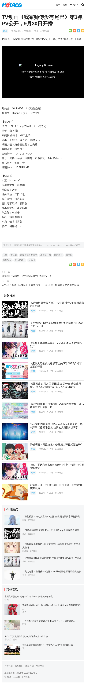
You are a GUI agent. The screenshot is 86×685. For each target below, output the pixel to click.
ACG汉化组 (16, 31)
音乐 (24, 575)
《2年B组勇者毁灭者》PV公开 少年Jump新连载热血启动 (50, 530)
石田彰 (69, 255)
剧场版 (25, 551)
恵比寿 (14, 255)
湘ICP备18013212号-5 (26, 673)
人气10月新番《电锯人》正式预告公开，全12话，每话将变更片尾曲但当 (40, 285)
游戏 (24, 520)
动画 (5, 31)
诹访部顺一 (20, 260)
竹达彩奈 (7, 260)
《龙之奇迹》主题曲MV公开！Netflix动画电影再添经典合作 (51, 571)
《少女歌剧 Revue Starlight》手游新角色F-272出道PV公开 (51, 558)
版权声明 (29, 666)
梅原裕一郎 (45, 255)
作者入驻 (8, 666)
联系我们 (19, 666)
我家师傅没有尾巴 (28, 255)
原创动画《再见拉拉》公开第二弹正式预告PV (56, 444)
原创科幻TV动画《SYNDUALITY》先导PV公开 (27, 276)
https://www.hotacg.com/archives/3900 (62, 245)
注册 (65, 4)
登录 (58, 4)
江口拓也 (58, 255)
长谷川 (32, 260)
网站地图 (40, 666)
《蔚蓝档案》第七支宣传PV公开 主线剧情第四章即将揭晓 (51, 516)
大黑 (5, 255)
